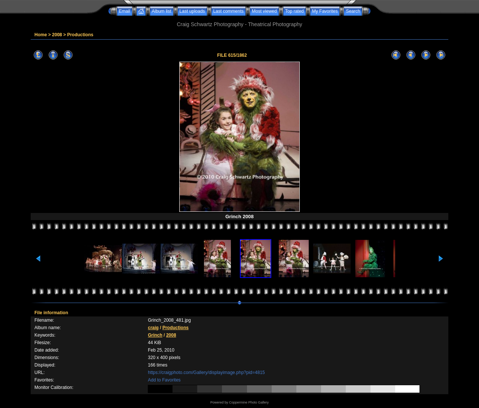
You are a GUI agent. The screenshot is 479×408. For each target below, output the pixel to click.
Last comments (228, 11)
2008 (57, 34)
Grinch (155, 335)
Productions (80, 34)
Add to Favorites (164, 380)
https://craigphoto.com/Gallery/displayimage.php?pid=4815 (206, 372)
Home (40, 34)
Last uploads (192, 11)
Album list (161, 11)
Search (353, 11)
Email (124, 11)
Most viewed (264, 11)
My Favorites (325, 11)
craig (153, 327)
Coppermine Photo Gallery (249, 402)
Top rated (294, 11)
